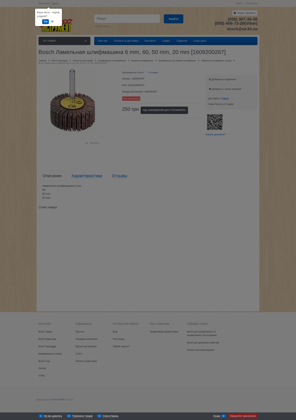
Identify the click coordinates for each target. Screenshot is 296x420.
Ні (52, 21)
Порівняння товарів (82, 416)
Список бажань (111, 416)
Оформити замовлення (243, 416)
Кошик (217, 416)
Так (45, 21)
